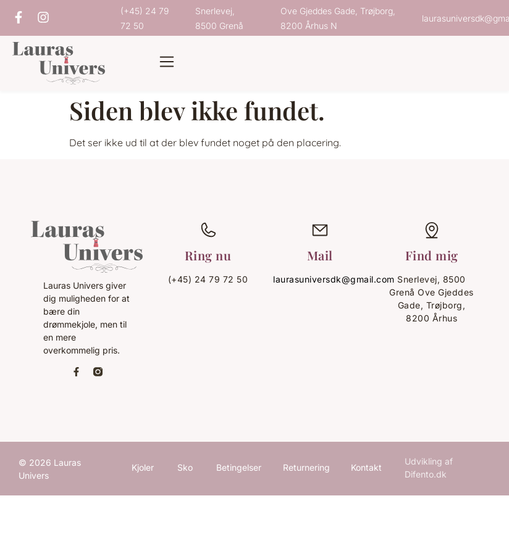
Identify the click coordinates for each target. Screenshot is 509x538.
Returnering (306, 467)
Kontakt (366, 467)
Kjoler (143, 467)
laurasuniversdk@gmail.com (334, 279)
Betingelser (238, 467)
